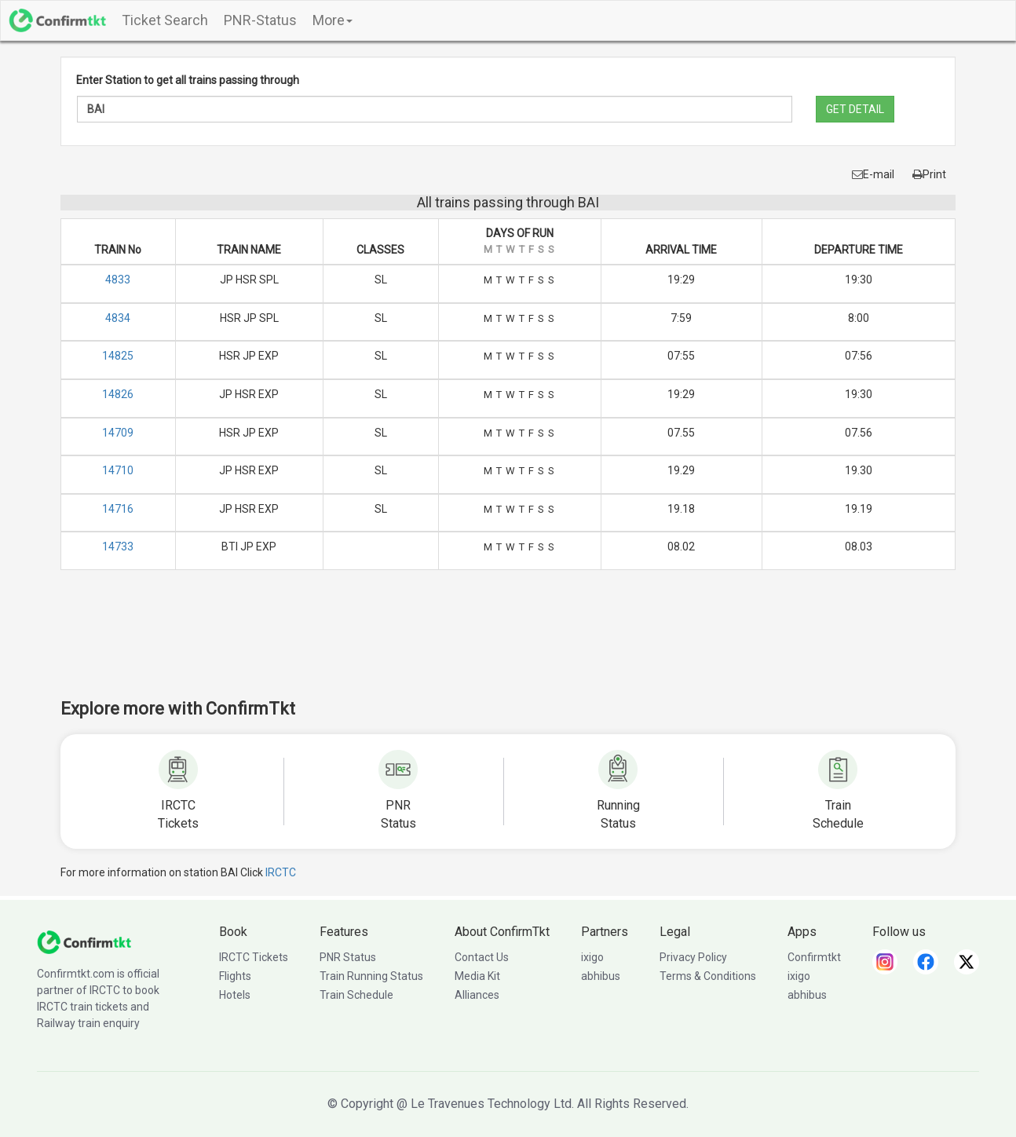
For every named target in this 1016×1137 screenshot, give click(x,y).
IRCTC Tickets (253, 957)
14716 (117, 509)
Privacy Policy (693, 957)
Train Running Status (371, 976)
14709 (117, 432)
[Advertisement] (508, 644)
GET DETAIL (855, 109)
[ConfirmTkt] (84, 940)
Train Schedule (356, 995)
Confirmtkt (814, 957)
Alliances (477, 995)
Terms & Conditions (708, 976)
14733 (117, 546)
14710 (117, 470)
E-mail (873, 174)
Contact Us (482, 957)
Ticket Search (165, 20)
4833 (117, 279)
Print (929, 174)
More (332, 20)
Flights (235, 976)
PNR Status (348, 957)
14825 (117, 355)
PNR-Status (260, 20)
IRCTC (280, 872)
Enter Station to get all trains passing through (187, 80)
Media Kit (477, 976)
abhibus (600, 976)
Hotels (234, 995)
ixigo (592, 957)
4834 (117, 318)
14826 (117, 394)
